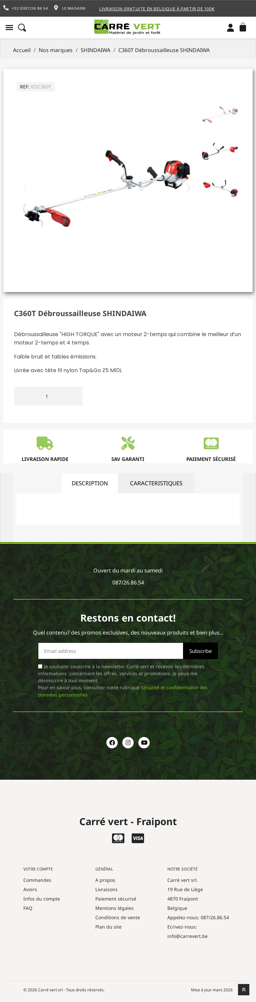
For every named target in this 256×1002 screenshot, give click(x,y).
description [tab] (90, 483)
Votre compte (38, 869)
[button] (9, 28)
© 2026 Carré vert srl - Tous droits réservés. (64, 990)
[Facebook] (112, 742)
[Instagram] (128, 742)
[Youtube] (144, 742)
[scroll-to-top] (243, 989)
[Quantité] (48, 396)
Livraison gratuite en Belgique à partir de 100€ (156, 8)
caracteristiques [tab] (156, 483)
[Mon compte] (230, 27)
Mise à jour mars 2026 (212, 990)
